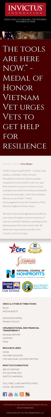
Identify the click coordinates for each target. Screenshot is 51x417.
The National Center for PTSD (20, 359)
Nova (6, 352)
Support (8, 338)
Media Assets (10, 311)
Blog (6, 307)
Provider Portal (12, 318)
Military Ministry (13, 355)
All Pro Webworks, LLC (32, 413)
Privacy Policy (11, 321)
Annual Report (12, 334)
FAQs (5, 341)
